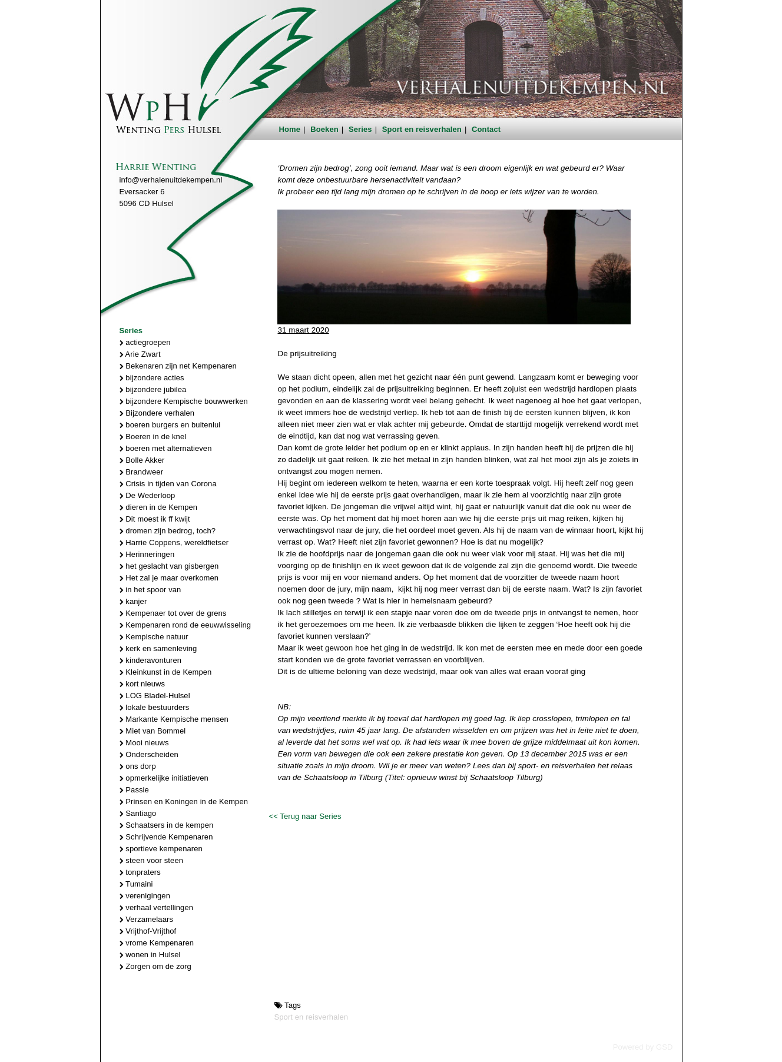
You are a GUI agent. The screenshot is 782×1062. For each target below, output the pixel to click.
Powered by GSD (643, 1047)
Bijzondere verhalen (157, 413)
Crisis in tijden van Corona (168, 483)
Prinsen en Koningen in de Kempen (184, 801)
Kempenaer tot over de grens (173, 613)
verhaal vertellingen (157, 907)
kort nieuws (142, 683)
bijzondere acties (152, 377)
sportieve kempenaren (161, 848)
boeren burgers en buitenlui (170, 424)
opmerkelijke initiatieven (164, 778)
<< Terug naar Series (305, 816)
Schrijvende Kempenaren (166, 836)
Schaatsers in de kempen (167, 825)
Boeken (324, 129)
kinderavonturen (151, 660)
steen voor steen (152, 860)
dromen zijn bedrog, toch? (168, 530)
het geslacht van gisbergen (169, 566)
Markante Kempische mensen (174, 719)
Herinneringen (147, 554)
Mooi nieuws (144, 742)
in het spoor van (150, 589)
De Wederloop (147, 495)
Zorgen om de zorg (155, 966)
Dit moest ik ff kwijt (155, 519)
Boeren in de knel (153, 436)
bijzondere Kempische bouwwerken (184, 401)
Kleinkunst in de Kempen (166, 672)
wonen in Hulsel (150, 954)
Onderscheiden (149, 754)
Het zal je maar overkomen (169, 577)
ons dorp (138, 766)
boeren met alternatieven (166, 448)
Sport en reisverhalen (422, 129)
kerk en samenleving (158, 648)
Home (290, 129)
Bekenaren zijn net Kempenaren (178, 365)
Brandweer (142, 471)
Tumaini (136, 884)
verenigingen (145, 895)
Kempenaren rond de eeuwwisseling (185, 624)
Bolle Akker (142, 460)
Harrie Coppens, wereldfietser (174, 542)
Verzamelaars (147, 919)
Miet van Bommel (153, 730)
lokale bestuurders (155, 707)
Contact (486, 129)
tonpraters (140, 872)
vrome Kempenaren (157, 942)
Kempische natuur (154, 636)
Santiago (138, 813)
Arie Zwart (140, 354)
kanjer (133, 601)
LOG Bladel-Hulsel (155, 695)
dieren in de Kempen (159, 507)
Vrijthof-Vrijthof (148, 931)
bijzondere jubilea (153, 389)
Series (360, 129)
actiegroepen (145, 342)
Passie (134, 789)
